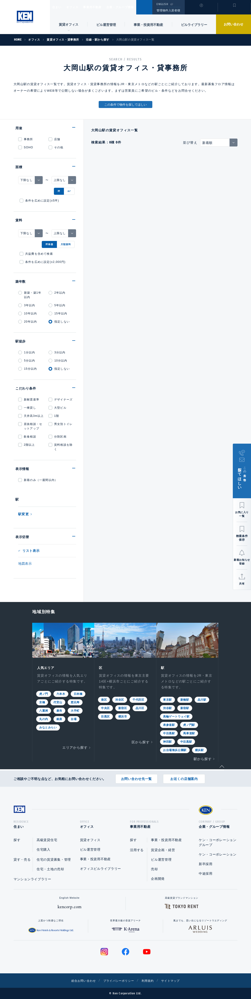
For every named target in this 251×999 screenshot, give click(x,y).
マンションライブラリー (32, 879)
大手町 (75, 710)
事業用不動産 (102, 7)
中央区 (105, 707)
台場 (74, 718)
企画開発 (158, 879)
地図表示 (25, 563)
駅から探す (203, 758)
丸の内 (43, 718)
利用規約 (150, 980)
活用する (137, 850)
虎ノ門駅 (189, 724)
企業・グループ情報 (134, 7)
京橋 (42, 701)
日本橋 (78, 693)
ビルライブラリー (194, 25)
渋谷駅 (167, 707)
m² (69, 191)
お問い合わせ (233, 24)
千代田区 (138, 699)
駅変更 (23, 514)
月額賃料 (66, 244)
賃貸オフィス (90, 840)
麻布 (59, 710)
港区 (104, 699)
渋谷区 (119, 699)
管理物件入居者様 (168, 10)
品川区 (140, 707)
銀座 (59, 718)
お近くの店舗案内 (184, 777)
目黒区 (105, 716)
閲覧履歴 (201, 10)
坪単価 (49, 244)
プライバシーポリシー (118, 980)
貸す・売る (22, 859)
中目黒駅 (169, 732)
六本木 (60, 693)
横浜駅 (199, 749)
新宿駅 (184, 707)
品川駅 (202, 699)
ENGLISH (162, 4)
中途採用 (206, 873)
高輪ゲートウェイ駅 (176, 716)
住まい (59, 7)
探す (17, 840)
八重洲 (43, 710)
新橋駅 (184, 699)
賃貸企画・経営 (163, 850)
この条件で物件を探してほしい (125, 104)
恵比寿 (75, 701)
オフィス (78, 7)
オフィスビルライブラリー (100, 868)
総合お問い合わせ (78, 980)
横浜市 (122, 716)
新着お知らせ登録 (242, 561)
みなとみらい (48, 727)
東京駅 (167, 699)
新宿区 (122, 707)
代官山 (57, 701)
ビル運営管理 (106, 25)
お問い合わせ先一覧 (136, 777)
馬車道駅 (189, 732)
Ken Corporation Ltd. (25, 17)
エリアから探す (74, 747)
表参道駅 (169, 724)
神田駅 (167, 741)
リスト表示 (31, 551)
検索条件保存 (242, 537)
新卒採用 (206, 864)
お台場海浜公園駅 (175, 749)
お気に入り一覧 (242, 514)
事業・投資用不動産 (148, 25)
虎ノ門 (43, 693)
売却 (154, 869)
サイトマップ (176, 980)
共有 (241, 583)
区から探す (141, 742)
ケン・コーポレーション (218, 854)
